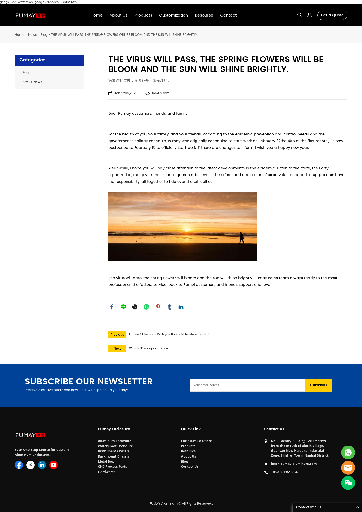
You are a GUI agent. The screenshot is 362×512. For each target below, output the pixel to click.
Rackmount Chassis (114, 456)
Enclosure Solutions (197, 441)
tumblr (169, 306)
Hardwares (106, 472)
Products (143, 15)
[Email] (247, 385)
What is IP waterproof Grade (148, 348)
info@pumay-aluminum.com (294, 463)
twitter (134, 306)
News (32, 34)
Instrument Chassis (114, 451)
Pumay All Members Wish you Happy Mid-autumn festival (169, 334)
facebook (111, 306)
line (123, 306)
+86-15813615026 (284, 472)
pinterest (157, 306)
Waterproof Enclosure (115, 446)
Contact (228, 15)
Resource (188, 451)
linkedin (181, 306)
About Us (118, 15)
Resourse (204, 15)
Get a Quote (332, 15)
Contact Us (190, 466)
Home (96, 15)
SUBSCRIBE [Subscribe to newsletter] (318, 385)
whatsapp (146, 306)
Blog (43, 34)
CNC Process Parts (113, 466)
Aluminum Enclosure (114, 441)
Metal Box (106, 461)
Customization (173, 15)
